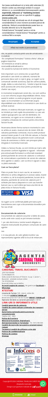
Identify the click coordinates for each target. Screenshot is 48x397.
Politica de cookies (9, 334)
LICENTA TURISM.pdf (18, 295)
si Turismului (23, 323)
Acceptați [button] (35, 42)
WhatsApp (6, 288)
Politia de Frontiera (10, 318)
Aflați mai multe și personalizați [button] (24, 48)
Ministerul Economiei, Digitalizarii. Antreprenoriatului (16, 322)
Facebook (40, 285)
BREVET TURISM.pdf (37, 298)
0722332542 (18, 395)
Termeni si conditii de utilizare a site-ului (19, 329)
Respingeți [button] (13, 42)
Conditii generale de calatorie (14, 305)
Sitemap (5, 336)
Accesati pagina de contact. (13, 285)
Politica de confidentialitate (13, 331)
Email (33, 395)
